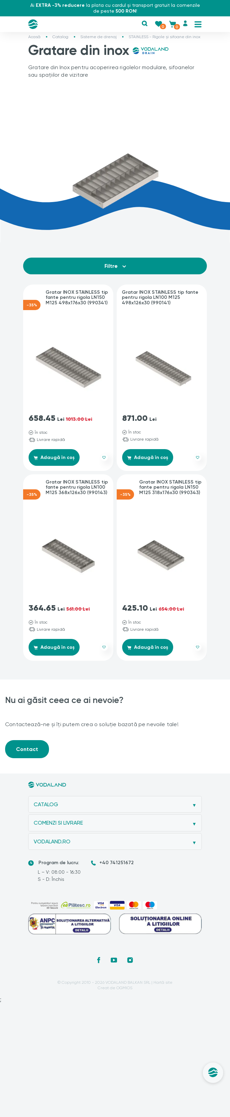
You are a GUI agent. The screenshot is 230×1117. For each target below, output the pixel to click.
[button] (144, 23)
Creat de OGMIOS (115, 988)
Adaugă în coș (55, 457)
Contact (27, 749)
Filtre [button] (115, 266)
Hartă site (162, 982)
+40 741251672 (116, 863)
